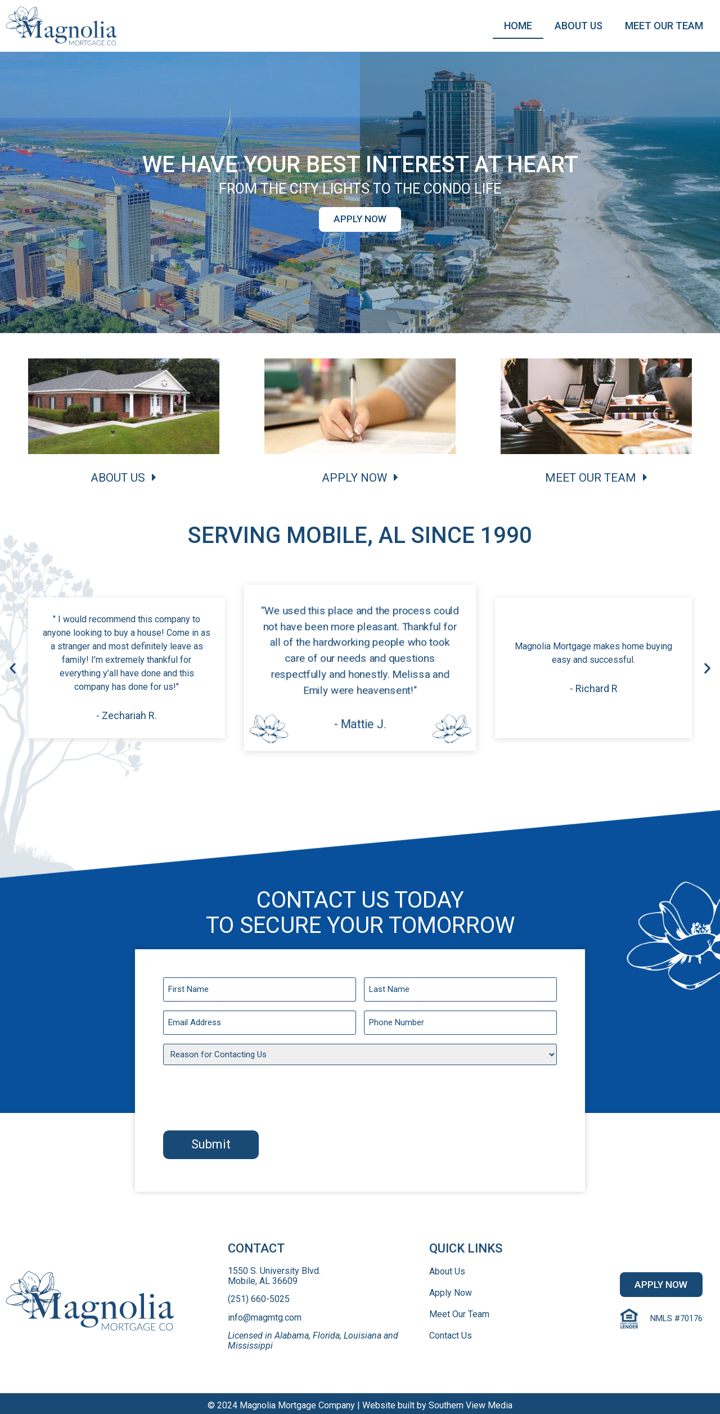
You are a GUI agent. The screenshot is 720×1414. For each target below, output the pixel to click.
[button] (360, 219)
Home (518, 26)
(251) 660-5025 (259, 1295)
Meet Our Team (664, 26)
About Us (578, 26)
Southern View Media (470, 1401)
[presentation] (248, 1094)
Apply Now (450, 1288)
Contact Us (450, 1331)
